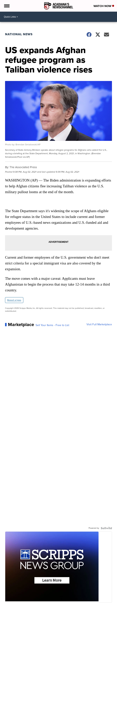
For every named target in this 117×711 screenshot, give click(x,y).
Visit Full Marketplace (99, 324)
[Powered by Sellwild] (106, 528)
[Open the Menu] (6, 6)
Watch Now (103, 6)
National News (19, 34)
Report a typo (14, 300)
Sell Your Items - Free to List (52, 325)
